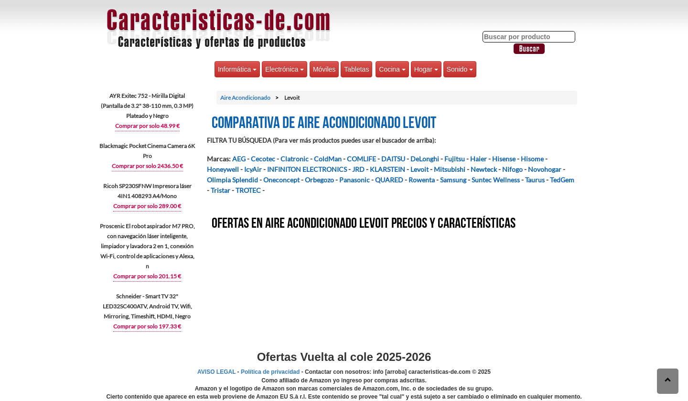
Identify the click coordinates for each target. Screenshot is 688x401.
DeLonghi (424, 159)
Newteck (484, 169)
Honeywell (223, 169)
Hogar (426, 69)
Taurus (535, 180)
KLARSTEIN (387, 169)
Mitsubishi (449, 169)
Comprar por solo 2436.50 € (147, 165)
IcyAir (253, 169)
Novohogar (544, 169)
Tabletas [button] (356, 69)
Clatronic (294, 159)
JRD (358, 169)
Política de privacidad (270, 372)
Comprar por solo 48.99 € (147, 125)
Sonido (460, 69)
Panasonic (354, 180)
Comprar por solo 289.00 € (147, 206)
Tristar (220, 190)
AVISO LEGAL (216, 372)
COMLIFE (361, 159)
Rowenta (421, 180)
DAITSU (393, 159)
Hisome (532, 159)
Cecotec (263, 159)
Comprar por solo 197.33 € (147, 326)
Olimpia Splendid (232, 180)
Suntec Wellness (496, 180)
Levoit (419, 169)
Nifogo (512, 169)
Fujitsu (454, 159)
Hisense (504, 159)
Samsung (453, 180)
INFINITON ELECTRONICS (307, 169)
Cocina (392, 69)
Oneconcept (281, 180)
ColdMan (328, 159)
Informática (237, 69)
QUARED (389, 180)
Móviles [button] (324, 69)
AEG (239, 159)
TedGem (562, 180)
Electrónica (284, 69)
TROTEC (248, 190)
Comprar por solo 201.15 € (147, 276)
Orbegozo (319, 180)
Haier (478, 159)
